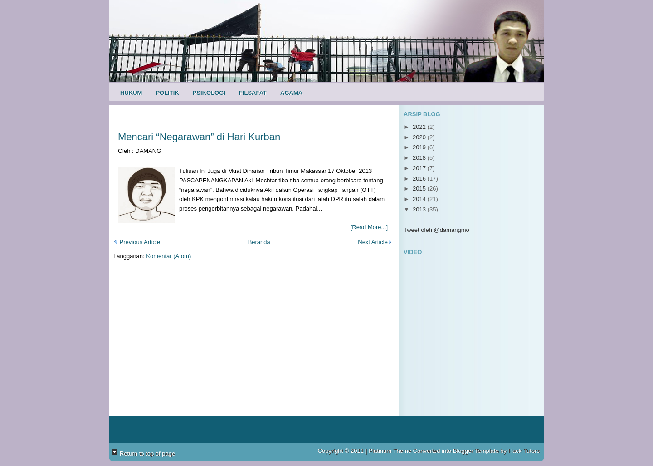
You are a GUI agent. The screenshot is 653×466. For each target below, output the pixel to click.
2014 (420, 199)
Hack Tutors (524, 450)
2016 (420, 178)
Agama (291, 92)
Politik (167, 92)
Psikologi (209, 92)
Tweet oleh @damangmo (436, 229)
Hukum (131, 92)
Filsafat (253, 92)
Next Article (375, 242)
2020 (420, 137)
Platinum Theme (390, 450)
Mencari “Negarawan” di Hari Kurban (199, 136)
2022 (420, 126)
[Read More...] (369, 227)
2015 (420, 188)
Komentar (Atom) (168, 256)
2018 (420, 157)
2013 (420, 209)
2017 (420, 168)
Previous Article (136, 242)
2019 (420, 147)
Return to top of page (147, 453)
